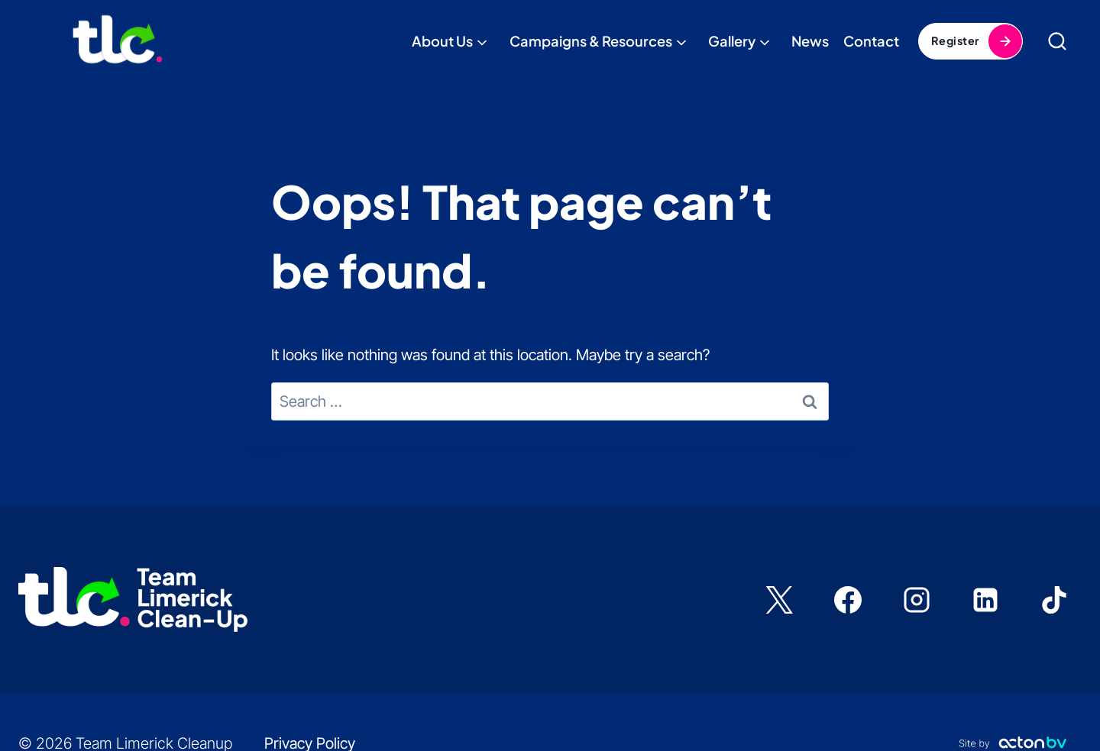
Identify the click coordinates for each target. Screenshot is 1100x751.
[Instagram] (916, 599)
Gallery (731, 41)
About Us (442, 41)
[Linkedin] (985, 599)
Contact (871, 41)
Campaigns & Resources (591, 41)
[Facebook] (847, 599)
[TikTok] (1054, 599)
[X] (779, 599)
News (810, 41)
